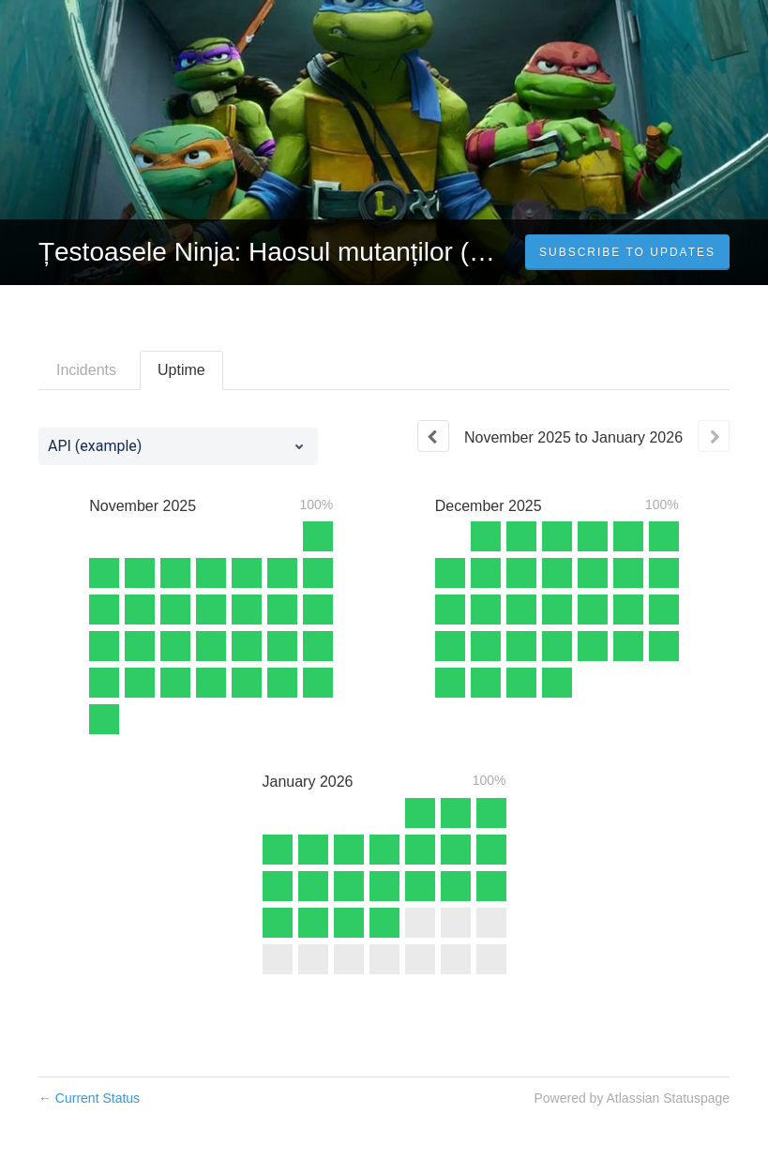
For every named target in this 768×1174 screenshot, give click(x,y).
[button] (627, 252)
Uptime (181, 370)
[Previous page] (433, 436)
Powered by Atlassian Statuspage (632, 1098)
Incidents (86, 370)
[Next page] (714, 436)
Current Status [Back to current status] (89, 1098)
